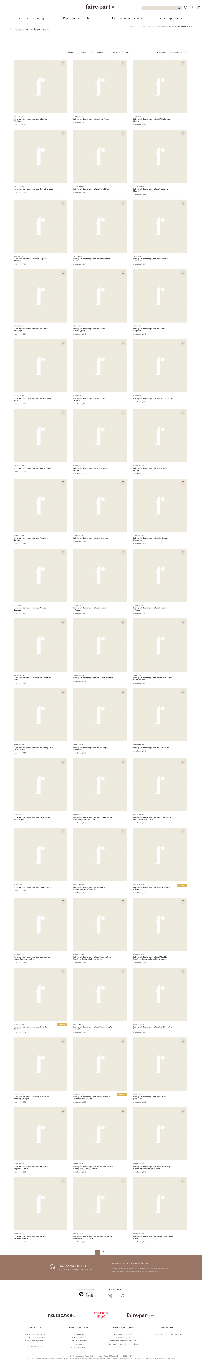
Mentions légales (123, 1337)
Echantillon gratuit (79, 1347)
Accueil (132, 26)
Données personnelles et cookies (123, 1344)
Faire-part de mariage (157, 26)
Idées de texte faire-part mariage (167, 1334)
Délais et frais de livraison (35, 1337)
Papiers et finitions (79, 1341)
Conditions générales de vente (123, 1341)
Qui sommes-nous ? (123, 1334)
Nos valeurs (79, 1344)
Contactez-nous (35, 1346)
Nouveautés (79, 1334)
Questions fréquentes (35, 1334)
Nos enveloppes (79, 1337)
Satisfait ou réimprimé (35, 1341)
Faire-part (143, 26)
